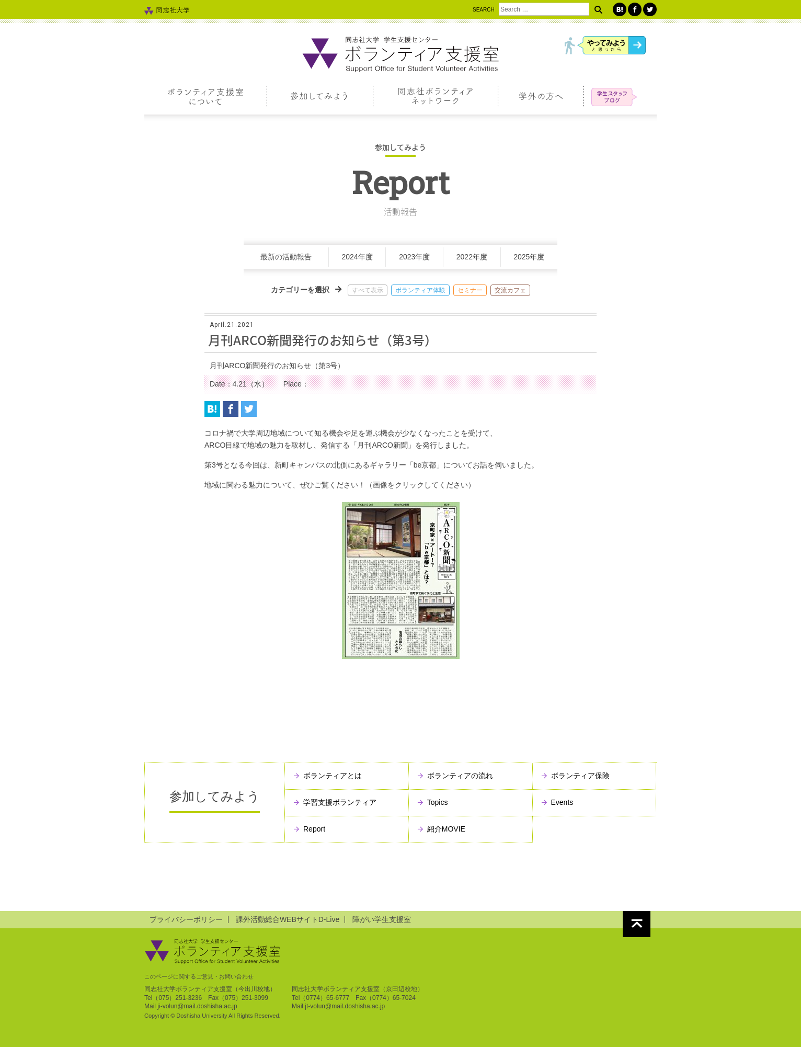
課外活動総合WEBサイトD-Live (287, 919)
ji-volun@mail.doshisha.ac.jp (197, 1006)
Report (314, 829)
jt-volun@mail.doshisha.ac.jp (345, 1006)
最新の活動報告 (286, 257)
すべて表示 (367, 290)
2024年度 (357, 257)
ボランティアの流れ (460, 775)
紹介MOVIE (446, 829)
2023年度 (414, 257)
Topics (437, 802)
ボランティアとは (332, 775)
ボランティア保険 (580, 775)
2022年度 (471, 257)
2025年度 (528, 257)
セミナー (470, 290)
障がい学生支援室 (381, 919)
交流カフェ (510, 290)
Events (562, 802)
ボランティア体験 (420, 290)
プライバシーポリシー (186, 919)
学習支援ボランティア (339, 802)
